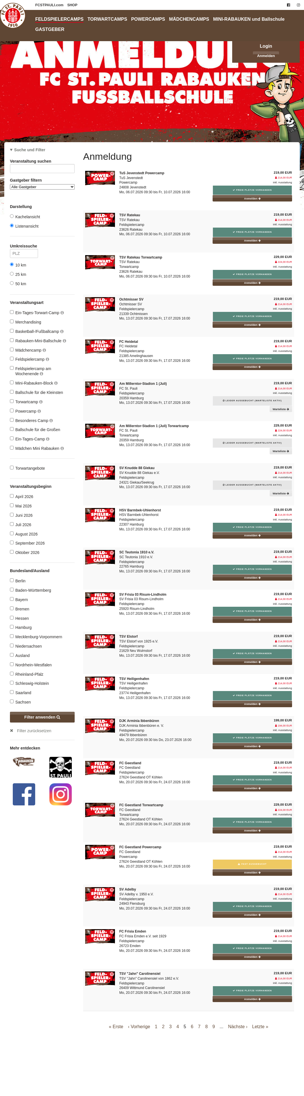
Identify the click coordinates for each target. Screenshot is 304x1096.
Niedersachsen (26, 646)
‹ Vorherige (139, 1026)
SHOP (72, 5)
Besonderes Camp (31, 420)
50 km (18, 283)
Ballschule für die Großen (35, 429)
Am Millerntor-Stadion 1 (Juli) (143, 384)
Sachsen (20, 702)
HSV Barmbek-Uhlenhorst (140, 510)
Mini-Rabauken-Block (34, 383)
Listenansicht (24, 226)
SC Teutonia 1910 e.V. (136, 552)
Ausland (20, 655)
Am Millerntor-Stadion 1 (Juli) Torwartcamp (154, 426)
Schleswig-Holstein (29, 683)
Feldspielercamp (29, 359)
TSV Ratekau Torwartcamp (140, 257)
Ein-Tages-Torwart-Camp (37, 312)
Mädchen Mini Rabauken (37, 448)
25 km (18, 274)
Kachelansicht (25, 216)
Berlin (18, 580)
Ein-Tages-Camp (29, 438)
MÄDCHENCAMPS (189, 19)
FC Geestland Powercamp (140, 847)
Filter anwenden (42, 717)
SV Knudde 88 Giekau (136, 468)
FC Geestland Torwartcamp (141, 805)
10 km (18, 265)
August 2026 (24, 534)
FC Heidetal (128, 342)
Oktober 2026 (24, 552)
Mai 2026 (21, 505)
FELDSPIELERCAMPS (59, 19)
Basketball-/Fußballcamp (37, 331)
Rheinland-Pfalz (26, 674)
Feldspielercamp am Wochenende (30, 371)
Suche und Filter (29, 150)
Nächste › (237, 1026)
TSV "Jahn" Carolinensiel (139, 974)
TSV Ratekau (129, 215)
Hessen (19, 618)
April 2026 (21, 496)
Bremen (19, 608)
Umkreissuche (24, 247)
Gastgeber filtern (42, 184)
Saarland (20, 692)
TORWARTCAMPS (107, 19)
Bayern (19, 599)
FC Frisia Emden (132, 931)
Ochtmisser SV (131, 299)
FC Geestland (130, 763)
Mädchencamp (28, 350)
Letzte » (260, 1026)
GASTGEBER (49, 29)
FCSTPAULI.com (49, 5)
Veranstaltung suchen (42, 162)
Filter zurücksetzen (34, 730)
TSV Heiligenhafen (134, 679)
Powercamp (25, 411)
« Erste (116, 1026)
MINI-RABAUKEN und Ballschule (249, 19)
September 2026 (27, 543)
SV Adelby (127, 889)
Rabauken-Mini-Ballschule (38, 340)
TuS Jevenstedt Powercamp (141, 173)
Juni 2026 (21, 515)
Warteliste (281, 409)
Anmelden (266, 56)
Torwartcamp (26, 401)
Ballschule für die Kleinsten (36, 392)
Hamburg (21, 627)
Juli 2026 (20, 524)
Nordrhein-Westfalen (31, 664)
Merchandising (25, 322)
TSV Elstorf (128, 637)
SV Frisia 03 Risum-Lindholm (142, 595)
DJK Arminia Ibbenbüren (139, 721)
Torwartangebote (27, 468)
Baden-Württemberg (30, 590)
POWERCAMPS (148, 19)
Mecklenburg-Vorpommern (36, 636)
